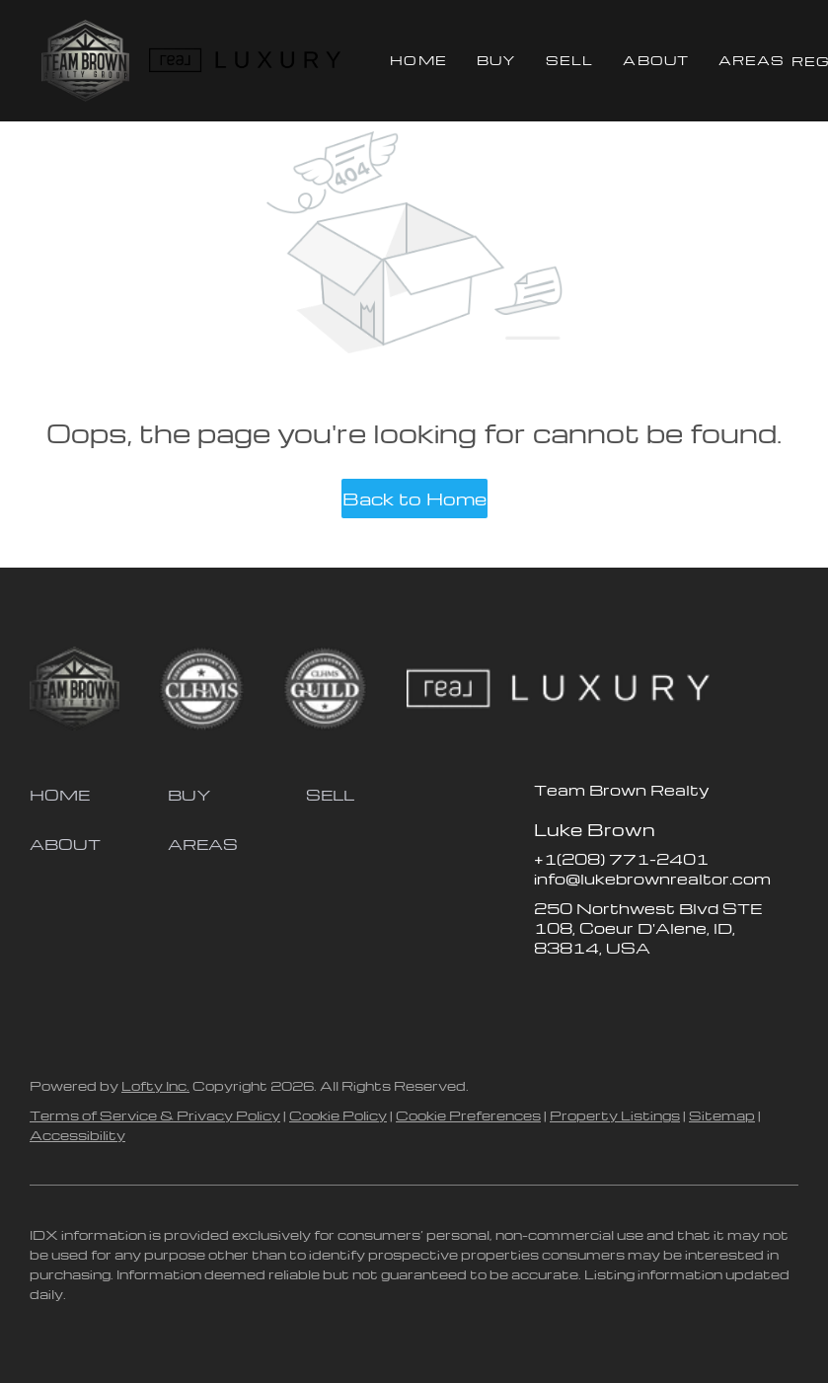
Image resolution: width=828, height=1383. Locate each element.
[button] (85, 61)
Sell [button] (569, 59)
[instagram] (627, 992)
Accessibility (77, 1134)
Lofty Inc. (155, 1085)
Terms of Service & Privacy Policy (155, 1115)
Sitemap (722, 1115)
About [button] (656, 59)
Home (418, 59)
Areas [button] (752, 59)
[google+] (706, 992)
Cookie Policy (338, 1115)
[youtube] (667, 992)
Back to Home (414, 498)
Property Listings (615, 1115)
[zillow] (588, 992)
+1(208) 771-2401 (621, 859)
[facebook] (549, 992)
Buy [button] (496, 59)
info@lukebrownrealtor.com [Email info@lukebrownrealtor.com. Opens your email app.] (652, 878)
